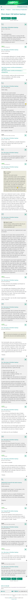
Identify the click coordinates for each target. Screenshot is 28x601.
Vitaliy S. (3, 46)
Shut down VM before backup (13, 14)
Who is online (5, 586)
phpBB (10, 597)
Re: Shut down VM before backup (9, 49)
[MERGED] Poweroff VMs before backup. (11, 482)
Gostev (2, 134)
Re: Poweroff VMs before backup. (9, 511)
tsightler (2, 163)
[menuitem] (25, 7)
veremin (2, 324)
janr (2, 479)
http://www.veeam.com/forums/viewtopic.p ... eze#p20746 (12, 71)
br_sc (2, 23)
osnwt (2, 213)
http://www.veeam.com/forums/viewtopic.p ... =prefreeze (12, 68)
